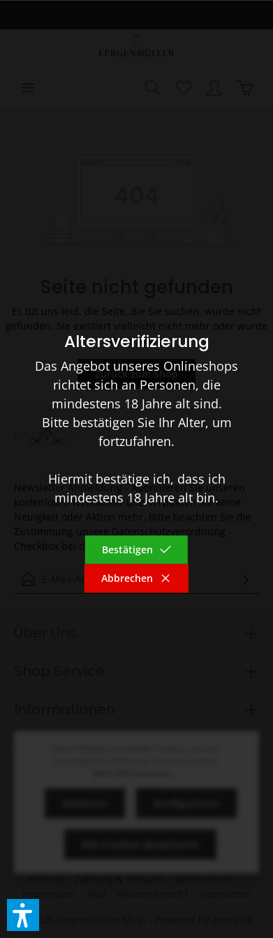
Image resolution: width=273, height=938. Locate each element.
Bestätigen (137, 550)
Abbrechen (136, 578)
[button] (23, 915)
